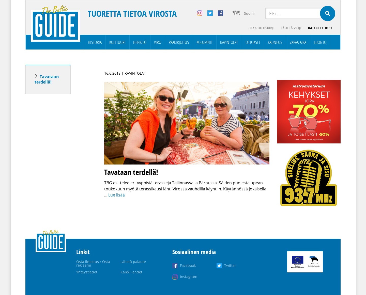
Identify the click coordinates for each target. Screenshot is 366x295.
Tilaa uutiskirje (261, 28)
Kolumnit (204, 42)
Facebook (188, 265)
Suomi (249, 13)
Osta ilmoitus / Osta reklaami (93, 263)
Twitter (230, 265)
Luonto (320, 42)
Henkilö (139, 42)
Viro (157, 42)
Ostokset (253, 42)
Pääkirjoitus (179, 42)
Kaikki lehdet (320, 28)
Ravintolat (229, 42)
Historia (95, 42)
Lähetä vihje (291, 28)
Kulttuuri (117, 42)
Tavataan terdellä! (47, 79)
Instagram (188, 276)
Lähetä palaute (133, 261)
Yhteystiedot (86, 272)
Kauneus (275, 42)
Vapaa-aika (298, 42)
